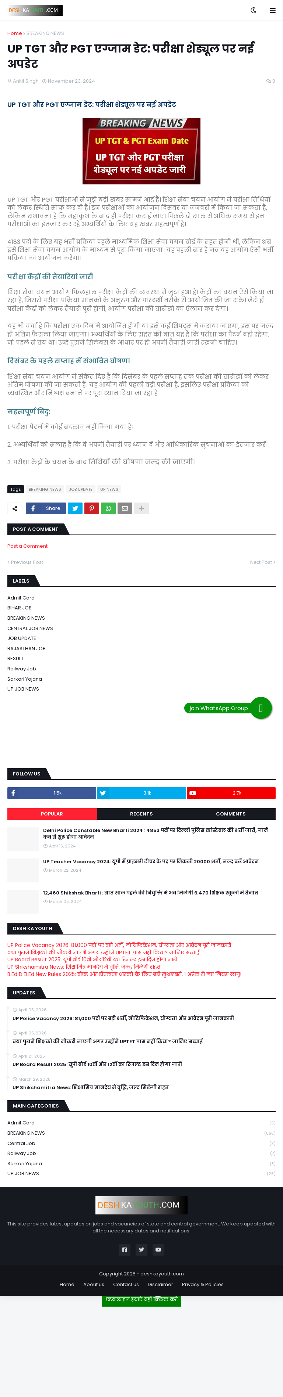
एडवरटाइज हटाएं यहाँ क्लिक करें (142, 1299)
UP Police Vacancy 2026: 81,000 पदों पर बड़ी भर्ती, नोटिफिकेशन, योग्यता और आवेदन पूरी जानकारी (119, 945)
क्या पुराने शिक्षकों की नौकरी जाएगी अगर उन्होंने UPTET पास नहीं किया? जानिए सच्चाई (103, 952)
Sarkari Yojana (24, 679)
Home (14, 33)
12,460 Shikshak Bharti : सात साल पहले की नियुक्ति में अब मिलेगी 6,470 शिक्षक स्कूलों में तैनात (150, 893)
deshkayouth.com (162, 1273)
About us (93, 1284)
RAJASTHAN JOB (26, 648)
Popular (52, 813)
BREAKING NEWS (45, 33)
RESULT (15, 658)
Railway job (21, 668)
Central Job (141, 1144)
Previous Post (27, 562)
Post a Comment (27, 546)
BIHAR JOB (19, 607)
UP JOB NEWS (23, 688)
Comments (231, 813)
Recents (141, 813)
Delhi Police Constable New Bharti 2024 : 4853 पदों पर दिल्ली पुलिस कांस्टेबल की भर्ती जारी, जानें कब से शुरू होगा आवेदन (155, 833)
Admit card (21, 597)
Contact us (126, 1284)
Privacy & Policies (203, 1284)
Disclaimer (160, 1284)
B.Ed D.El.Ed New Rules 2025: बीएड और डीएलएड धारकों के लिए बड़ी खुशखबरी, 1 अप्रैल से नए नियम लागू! (124, 974)
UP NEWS (109, 489)
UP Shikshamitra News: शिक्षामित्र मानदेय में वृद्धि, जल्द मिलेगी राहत (83, 967)
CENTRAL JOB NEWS (30, 628)
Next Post (261, 562)
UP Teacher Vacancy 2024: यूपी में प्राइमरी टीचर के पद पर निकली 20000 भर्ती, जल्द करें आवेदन (151, 861)
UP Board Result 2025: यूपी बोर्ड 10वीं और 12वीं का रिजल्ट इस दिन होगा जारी (92, 959)
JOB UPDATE (80, 489)
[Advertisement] (141, 1349)
